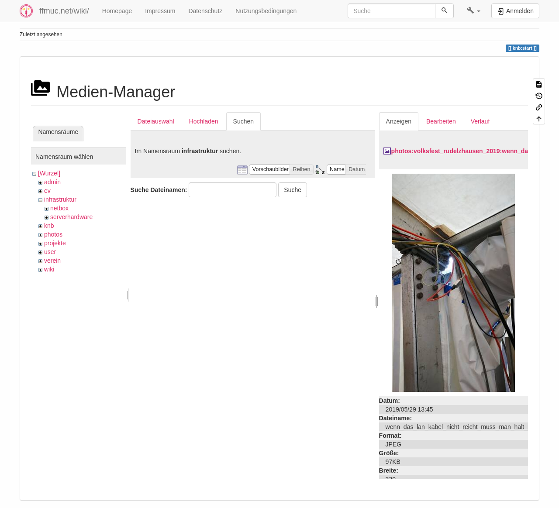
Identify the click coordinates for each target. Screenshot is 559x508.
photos (53, 234)
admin (52, 181)
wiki (49, 269)
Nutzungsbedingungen (266, 10)
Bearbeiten (441, 121)
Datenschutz (205, 10)
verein (52, 260)
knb (49, 225)
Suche (292, 189)
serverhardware (71, 216)
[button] (473, 11)
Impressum (160, 10)
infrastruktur (60, 199)
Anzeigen (398, 121)
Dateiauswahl (156, 121)
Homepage (117, 10)
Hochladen (203, 121)
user (50, 251)
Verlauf (480, 121)
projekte (55, 243)
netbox (59, 208)
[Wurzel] (49, 173)
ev (47, 190)
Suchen (243, 121)
